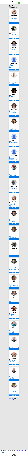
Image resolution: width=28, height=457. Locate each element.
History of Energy (11, 38)
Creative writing (11, 422)
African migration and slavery (13, 90)
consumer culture (11, 248)
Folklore (10, 108)
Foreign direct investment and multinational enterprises (13, 19)
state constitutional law (13, 315)
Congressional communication (13, 177)
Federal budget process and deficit (14, 387)
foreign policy (12, 437)
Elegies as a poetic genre (12, 212)
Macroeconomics (11, 22)
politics (11, 175)
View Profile (14, 23)
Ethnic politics (11, 264)
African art (12, 280)
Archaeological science (12, 159)
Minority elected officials (12, 265)
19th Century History (12, 36)
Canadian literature (11, 421)
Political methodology (12, 333)
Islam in (11, 350)
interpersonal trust (11, 230)
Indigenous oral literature (12, 299)
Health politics (11, 125)
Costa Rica (10, 73)
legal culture (12, 367)
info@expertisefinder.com (19, 450)
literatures (12, 402)
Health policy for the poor (12, 124)
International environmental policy (13, 141)
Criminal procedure (12, 370)
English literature (11, 213)
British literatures (11, 404)
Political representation (12, 334)
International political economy (13, 142)
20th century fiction (13, 210)
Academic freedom (11, 403)
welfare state (12, 123)
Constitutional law (11, 316)
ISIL (9, 352)
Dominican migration (12, 55)
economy (11, 18)
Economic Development (12, 195)
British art (10, 281)
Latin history (12, 88)
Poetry (10, 301)
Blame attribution (11, 176)
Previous (11, 446)
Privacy (25, 450)
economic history (13, 193)
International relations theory (13, 143)
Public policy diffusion (12, 335)
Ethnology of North (13, 158)
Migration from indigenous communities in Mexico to (13, 54)
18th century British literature (13, 211)
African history (11, 89)
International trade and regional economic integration (13, 21)
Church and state (11, 368)
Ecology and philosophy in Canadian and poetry (13, 298)
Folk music (10, 107)
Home (23, 450)
